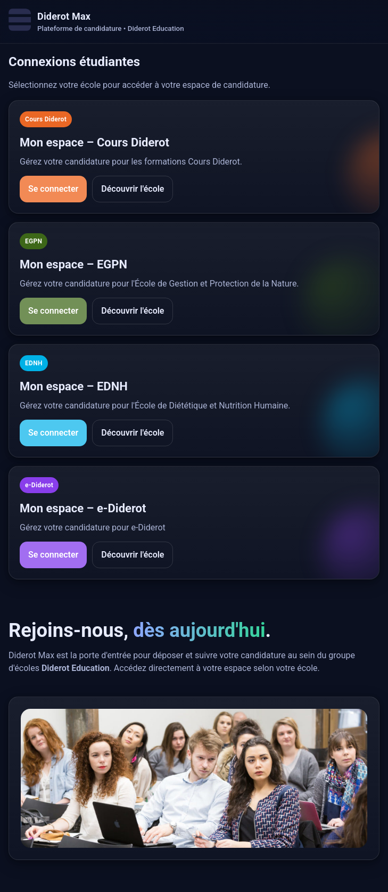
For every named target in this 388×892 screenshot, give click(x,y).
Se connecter (53, 189)
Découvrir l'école (132, 189)
